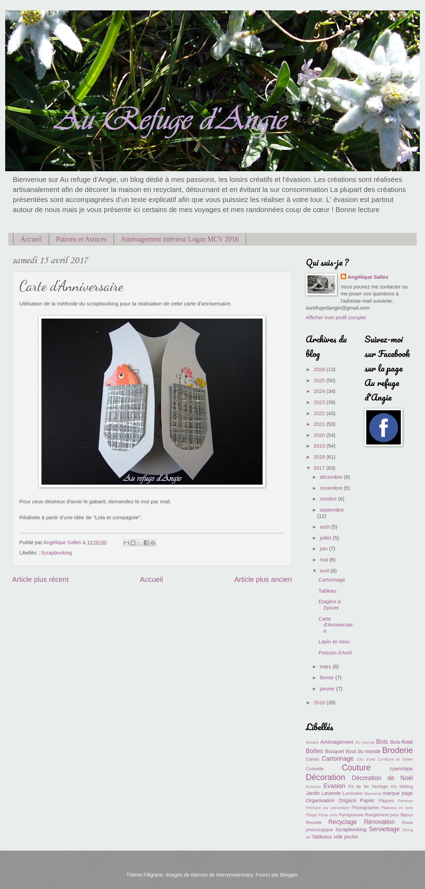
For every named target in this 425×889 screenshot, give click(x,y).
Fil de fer (358, 786)
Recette (314, 822)
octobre (329, 499)
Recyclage (342, 821)
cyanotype (401, 768)
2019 (320, 446)
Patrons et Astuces (81, 239)
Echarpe (313, 786)
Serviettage (384, 829)
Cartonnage (332, 580)
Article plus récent (40, 579)
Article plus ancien (263, 579)
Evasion (334, 785)
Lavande (331, 793)
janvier (328, 688)
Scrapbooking (56, 553)
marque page (397, 793)
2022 (320, 413)
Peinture (405, 800)
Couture (356, 767)
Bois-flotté (401, 742)
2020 (320, 435)
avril (325, 571)
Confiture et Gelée (395, 759)
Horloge (380, 786)
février (327, 677)
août (325, 527)
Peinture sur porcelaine (327, 807)
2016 (320, 702)
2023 (320, 402)
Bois (382, 741)
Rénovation (379, 821)
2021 (320, 424)
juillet (326, 538)
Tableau (328, 591)
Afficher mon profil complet (336, 317)
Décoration (325, 777)
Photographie (365, 807)
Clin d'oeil (366, 759)
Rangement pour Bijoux (389, 814)
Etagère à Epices (330, 605)
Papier (367, 800)
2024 (320, 391)
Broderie (397, 750)
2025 (320, 380)
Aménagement (336, 742)
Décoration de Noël (382, 778)
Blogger (289, 875)
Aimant (312, 742)
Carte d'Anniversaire (336, 625)
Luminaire (353, 793)
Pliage (311, 815)
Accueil (31, 239)
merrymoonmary (234, 875)
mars (326, 666)
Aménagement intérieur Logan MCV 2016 (180, 239)
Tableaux (322, 837)
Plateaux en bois (397, 807)
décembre (332, 477)
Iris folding (401, 786)
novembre (332, 488)
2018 (320, 457)
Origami (348, 800)
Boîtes (314, 751)
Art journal (364, 742)
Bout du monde (363, 751)
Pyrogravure (351, 814)
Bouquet (334, 751)
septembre (332, 510)
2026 (320, 369)
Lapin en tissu (334, 641)
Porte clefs (328, 815)
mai (324, 559)
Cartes (312, 759)
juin (324, 548)
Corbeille (315, 768)
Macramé (372, 793)
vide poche (345, 837)
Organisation (320, 800)
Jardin (313, 793)
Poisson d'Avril (335, 653)
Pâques (386, 800)
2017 (320, 468)
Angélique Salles (368, 277)
